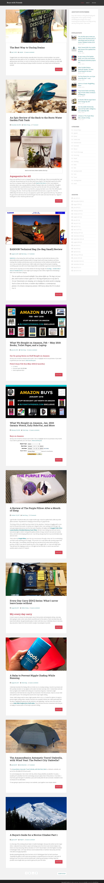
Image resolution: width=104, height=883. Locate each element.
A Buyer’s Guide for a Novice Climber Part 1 (34, 834)
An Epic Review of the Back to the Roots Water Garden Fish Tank (36, 119)
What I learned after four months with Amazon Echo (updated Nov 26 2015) (86, 49)
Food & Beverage (78, 152)
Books (75, 136)
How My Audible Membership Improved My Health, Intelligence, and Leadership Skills (87, 108)
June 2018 (76, 207)
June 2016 (76, 245)
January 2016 (76, 258)
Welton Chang (26, 125)
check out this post (31, 360)
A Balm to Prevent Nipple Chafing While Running (32, 677)
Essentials (76, 146)
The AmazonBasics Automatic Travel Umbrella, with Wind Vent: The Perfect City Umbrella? (36, 759)
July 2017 (75, 220)
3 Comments (33, 515)
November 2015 (77, 264)
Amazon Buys (77, 130)
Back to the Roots (41, 183)
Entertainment (77, 142)
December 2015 (77, 261)
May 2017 (76, 223)
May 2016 (76, 248)
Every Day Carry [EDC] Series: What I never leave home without (34, 602)
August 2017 (76, 217)
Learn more (87, 23)
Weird (75, 183)
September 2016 (77, 239)
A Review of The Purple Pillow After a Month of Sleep (35, 509)
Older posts (61, 873)
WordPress (95, 882)
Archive (94, 2)
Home (82, 2)
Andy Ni (21, 52)
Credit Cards (77, 139)
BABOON (12, 258)
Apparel (76, 133)
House (75, 158)
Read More (58, 69)
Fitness (75, 149)
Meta (75, 164)
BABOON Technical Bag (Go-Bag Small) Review (36, 249)
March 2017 (76, 229)
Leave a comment (30, 52)
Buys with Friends (14, 3)
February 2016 (77, 255)
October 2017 (77, 214)
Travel (75, 177)
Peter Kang (23, 254)
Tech (75, 174)
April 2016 (76, 251)
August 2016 (76, 242)
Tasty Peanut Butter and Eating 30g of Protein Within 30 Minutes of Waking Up (86, 92)
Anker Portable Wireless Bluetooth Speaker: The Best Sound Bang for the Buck (85, 69)
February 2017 (77, 233)
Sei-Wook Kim (23, 765)
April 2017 (76, 226)
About (88, 2)
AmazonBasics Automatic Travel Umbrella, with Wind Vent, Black (29, 769)
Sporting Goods (78, 171)
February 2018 (77, 210)
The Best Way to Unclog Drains (27, 47)
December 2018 (77, 201)
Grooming (76, 155)
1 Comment (35, 125)
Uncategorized (77, 180)
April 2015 (76, 270)
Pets (75, 168)
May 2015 (76, 267)
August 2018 (76, 204)
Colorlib (85, 882)
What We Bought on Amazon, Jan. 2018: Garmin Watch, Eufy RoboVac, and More (32, 424)
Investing (76, 161)
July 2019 (75, 198)
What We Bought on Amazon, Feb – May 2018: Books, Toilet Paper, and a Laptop (35, 344)
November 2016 (77, 236)
